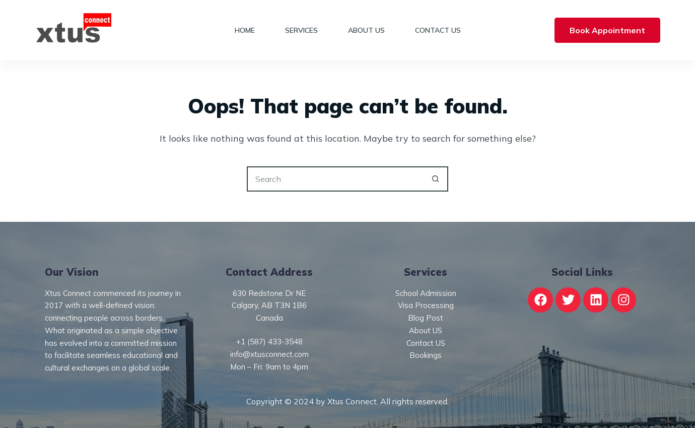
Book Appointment (607, 30)
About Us (366, 30)
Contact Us (438, 30)
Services (301, 30)
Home (245, 30)
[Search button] (435, 179)
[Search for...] (335, 179)
